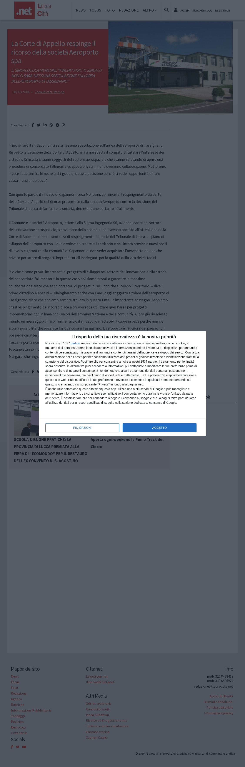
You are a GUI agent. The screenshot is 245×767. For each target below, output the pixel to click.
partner (75, 343)
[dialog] (122, 383)
